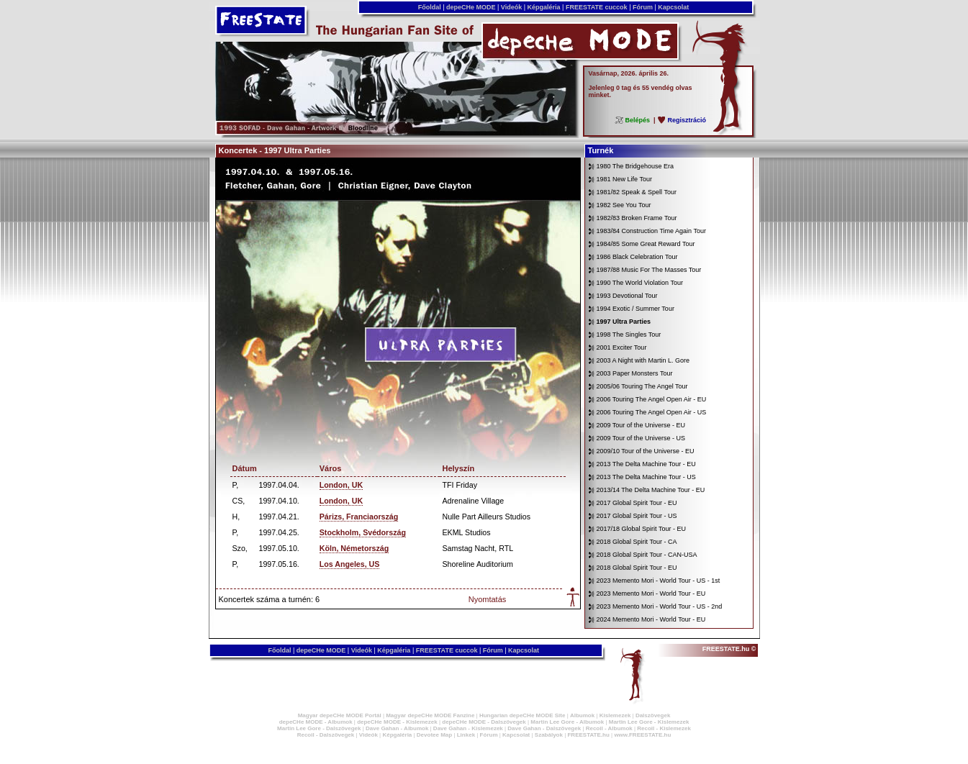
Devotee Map (434, 735)
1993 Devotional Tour (627, 295)
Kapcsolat (673, 7)
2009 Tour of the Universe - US (641, 438)
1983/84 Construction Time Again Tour (651, 231)
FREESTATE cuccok (596, 7)
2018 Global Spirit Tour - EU (637, 567)
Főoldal (429, 7)
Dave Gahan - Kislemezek (468, 728)
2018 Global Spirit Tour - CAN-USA (647, 554)
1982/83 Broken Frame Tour (637, 218)
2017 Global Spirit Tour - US (637, 515)
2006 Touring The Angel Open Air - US (652, 412)
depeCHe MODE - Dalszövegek (483, 722)
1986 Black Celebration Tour (637, 256)
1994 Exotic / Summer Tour (635, 308)
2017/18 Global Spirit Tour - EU (641, 528)
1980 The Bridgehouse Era (635, 166)
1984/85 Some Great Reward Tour (646, 243)
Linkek (466, 735)
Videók (511, 7)
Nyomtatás (488, 599)
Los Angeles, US (350, 564)
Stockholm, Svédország (363, 532)
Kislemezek (615, 715)
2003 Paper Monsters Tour (635, 373)
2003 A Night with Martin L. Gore (643, 360)
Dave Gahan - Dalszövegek (544, 728)
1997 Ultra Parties (624, 321)
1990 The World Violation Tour (640, 282)
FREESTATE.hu (588, 735)
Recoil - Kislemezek (664, 728)
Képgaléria (543, 7)
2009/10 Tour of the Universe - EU (646, 451)
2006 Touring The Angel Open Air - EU (652, 399)
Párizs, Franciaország (359, 516)
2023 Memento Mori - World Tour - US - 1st (658, 580)
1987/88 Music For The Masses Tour (649, 269)
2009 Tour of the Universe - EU (641, 425)
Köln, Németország (354, 548)
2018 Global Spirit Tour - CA (637, 541)
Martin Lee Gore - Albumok (567, 722)
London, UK (341, 485)
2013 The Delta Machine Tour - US (646, 477)
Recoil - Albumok (609, 728)
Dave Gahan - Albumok (397, 728)
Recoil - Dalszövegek (326, 735)
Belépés (637, 120)
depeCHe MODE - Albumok (316, 722)
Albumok (582, 715)
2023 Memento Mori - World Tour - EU (651, 593)
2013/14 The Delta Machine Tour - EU (651, 490)
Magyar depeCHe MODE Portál (339, 715)
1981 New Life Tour (624, 179)
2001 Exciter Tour (622, 347)
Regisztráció (687, 120)
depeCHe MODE (471, 7)
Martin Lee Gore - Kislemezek (649, 722)
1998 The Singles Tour (629, 334)
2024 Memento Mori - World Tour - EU (651, 619)
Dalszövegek (652, 715)
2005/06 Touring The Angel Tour (642, 386)
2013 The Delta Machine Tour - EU (646, 464)
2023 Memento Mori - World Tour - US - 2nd (660, 606)
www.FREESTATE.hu (642, 735)
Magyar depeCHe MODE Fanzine (430, 715)
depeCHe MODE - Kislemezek (397, 722)
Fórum (642, 7)
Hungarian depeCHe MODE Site (522, 715)
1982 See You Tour (624, 205)
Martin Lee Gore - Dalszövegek (319, 728)
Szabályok (549, 735)
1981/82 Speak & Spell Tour (637, 192)
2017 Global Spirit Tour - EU (637, 502)
